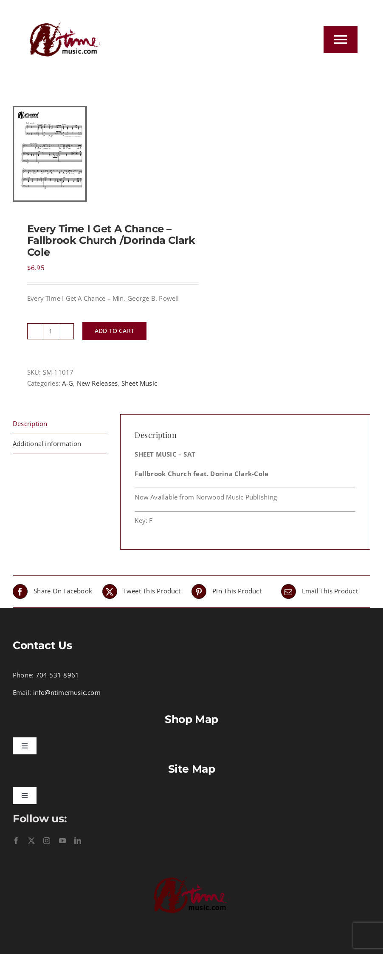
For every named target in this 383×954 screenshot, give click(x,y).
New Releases (97, 383)
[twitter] (31, 840)
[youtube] (62, 840)
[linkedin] (77, 840)
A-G (67, 383)
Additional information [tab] (47, 443)
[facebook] (16, 840)
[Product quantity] (50, 331)
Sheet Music (139, 383)
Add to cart (114, 331)
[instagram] (46, 840)
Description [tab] (30, 423)
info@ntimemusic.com (67, 692)
